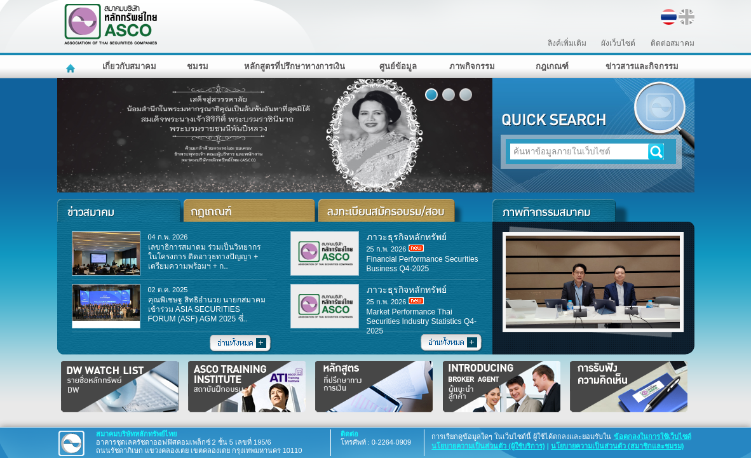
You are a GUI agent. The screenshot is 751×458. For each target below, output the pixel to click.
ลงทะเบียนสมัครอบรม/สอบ (391, 210)
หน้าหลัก (72, 66)
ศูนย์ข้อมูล (398, 66)
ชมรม (197, 66)
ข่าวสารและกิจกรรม (642, 66)
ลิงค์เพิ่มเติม (567, 43)
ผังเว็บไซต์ (618, 43)
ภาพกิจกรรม (472, 66)
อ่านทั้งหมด (241, 344)
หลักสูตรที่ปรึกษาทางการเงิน (294, 66)
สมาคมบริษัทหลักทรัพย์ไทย (143, 24)
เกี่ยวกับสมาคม (129, 66)
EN (686, 17)
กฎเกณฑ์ (552, 66)
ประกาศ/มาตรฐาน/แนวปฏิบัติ (251, 210)
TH (669, 17)
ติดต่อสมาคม (672, 43)
